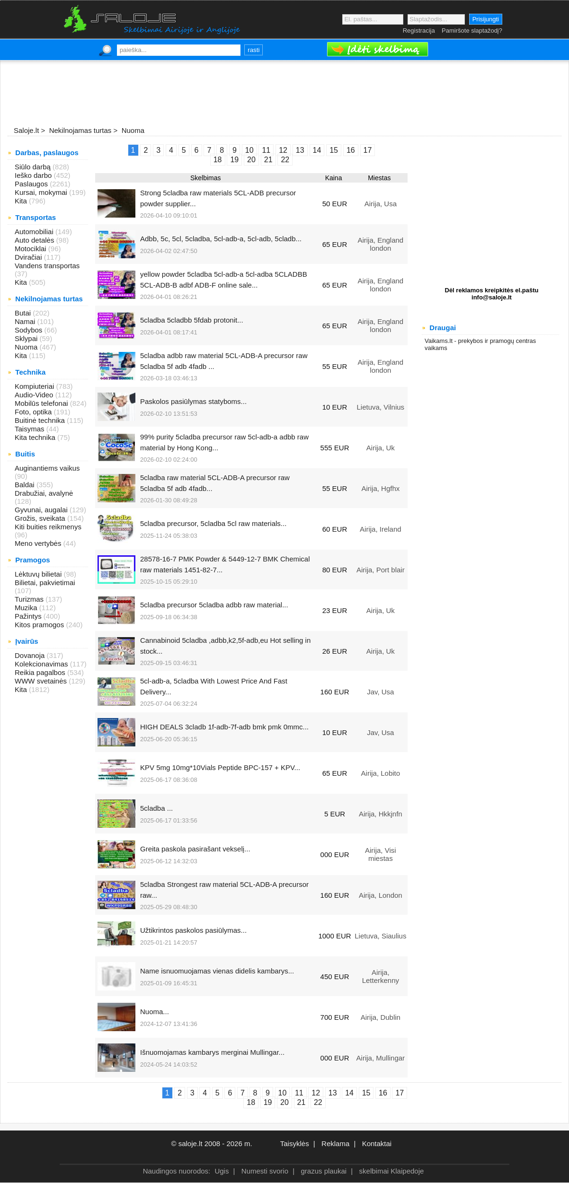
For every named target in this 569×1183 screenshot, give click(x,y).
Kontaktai (377, 1143)
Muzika (27, 608)
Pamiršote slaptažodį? (472, 30)
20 (284, 1102)
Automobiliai (35, 232)
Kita (22, 201)
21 (301, 1102)
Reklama (335, 1143)
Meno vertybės (39, 543)
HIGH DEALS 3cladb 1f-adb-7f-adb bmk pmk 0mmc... (224, 727)
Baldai (25, 485)
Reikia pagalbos (41, 672)
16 (383, 1093)
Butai (24, 313)
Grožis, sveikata (41, 518)
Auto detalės (35, 240)
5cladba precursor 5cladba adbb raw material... (214, 605)
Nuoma (27, 347)
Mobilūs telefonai (42, 403)
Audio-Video (35, 395)
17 (399, 1093)
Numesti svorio (264, 1171)
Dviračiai (29, 257)
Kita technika (36, 437)
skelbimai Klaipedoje (391, 1171)
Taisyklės (294, 1143)
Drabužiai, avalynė (44, 493)
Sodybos (29, 330)
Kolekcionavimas (42, 664)
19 (268, 1102)
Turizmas (30, 599)
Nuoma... (154, 1012)
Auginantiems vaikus (47, 468)
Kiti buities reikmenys (48, 527)
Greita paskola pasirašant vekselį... (195, 849)
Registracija (419, 30)
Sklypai (27, 338)
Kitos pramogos (40, 625)
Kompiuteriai (35, 386)
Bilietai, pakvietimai (45, 582)
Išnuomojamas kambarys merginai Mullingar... (212, 1052)
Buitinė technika (41, 420)
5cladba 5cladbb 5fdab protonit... (191, 320)
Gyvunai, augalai (42, 510)
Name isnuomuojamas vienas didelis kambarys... (217, 971)
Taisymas (30, 429)
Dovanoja (31, 655)
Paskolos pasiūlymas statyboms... (193, 401)
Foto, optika (34, 412)
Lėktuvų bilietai (39, 574)
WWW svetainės (42, 681)
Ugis (221, 1171)
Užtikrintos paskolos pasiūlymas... (193, 930)
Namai (26, 321)
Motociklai (31, 249)
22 (318, 1102)
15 (366, 1093)
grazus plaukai (324, 1171)
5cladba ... (156, 808)
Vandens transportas (47, 266)
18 (251, 1102)
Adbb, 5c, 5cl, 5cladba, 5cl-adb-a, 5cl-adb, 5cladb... (221, 239)
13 (333, 1093)
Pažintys (29, 616)
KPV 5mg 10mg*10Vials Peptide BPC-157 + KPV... (220, 767)
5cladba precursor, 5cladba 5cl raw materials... (213, 523)
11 (299, 1093)
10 (282, 1093)
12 (315, 1093)
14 (349, 1093)
